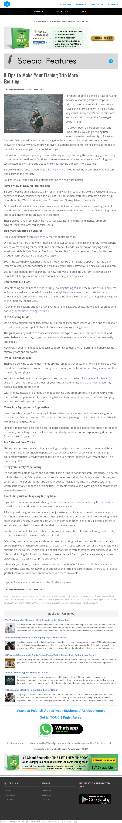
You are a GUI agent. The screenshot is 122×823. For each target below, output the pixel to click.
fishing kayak (55, 169)
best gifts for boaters (100, 502)
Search (85, 11)
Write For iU (62, 11)
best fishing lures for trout (91, 378)
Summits (81, 4)
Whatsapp (97, 4)
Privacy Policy (70, 821)
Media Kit (46, 790)
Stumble (113, 4)
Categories (10, 794)
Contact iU (10, 799)
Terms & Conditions (51, 821)
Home (7, 790)
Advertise (38, 11)
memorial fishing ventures (33, 311)
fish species (35, 237)
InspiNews (65, 4)
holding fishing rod (67, 288)
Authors (46, 799)
